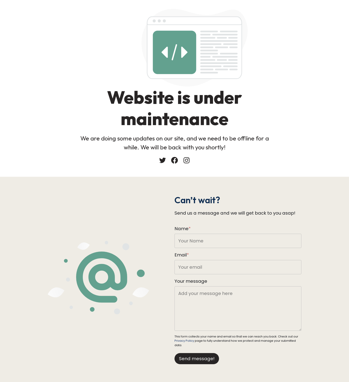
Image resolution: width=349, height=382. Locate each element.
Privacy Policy (184, 341)
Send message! (197, 359)
